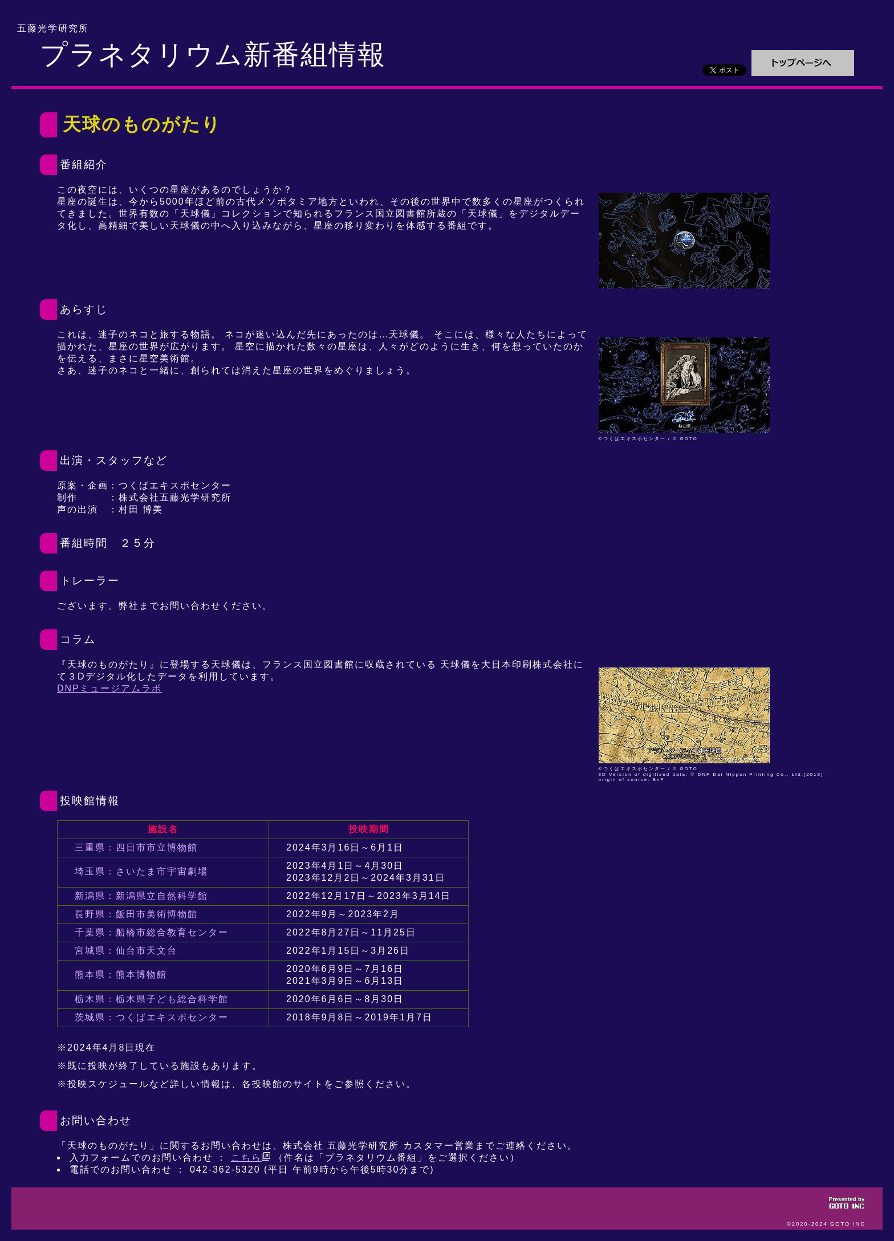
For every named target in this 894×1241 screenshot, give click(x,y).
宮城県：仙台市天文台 (126, 950)
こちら (250, 1157)
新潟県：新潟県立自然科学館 (141, 896)
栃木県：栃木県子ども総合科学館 (152, 999)
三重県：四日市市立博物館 (136, 847)
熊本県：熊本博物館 (121, 974)
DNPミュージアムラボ (109, 688)
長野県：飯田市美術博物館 (136, 914)
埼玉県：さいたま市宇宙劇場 (141, 871)
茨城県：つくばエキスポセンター (152, 1017)
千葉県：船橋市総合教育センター (152, 932)
